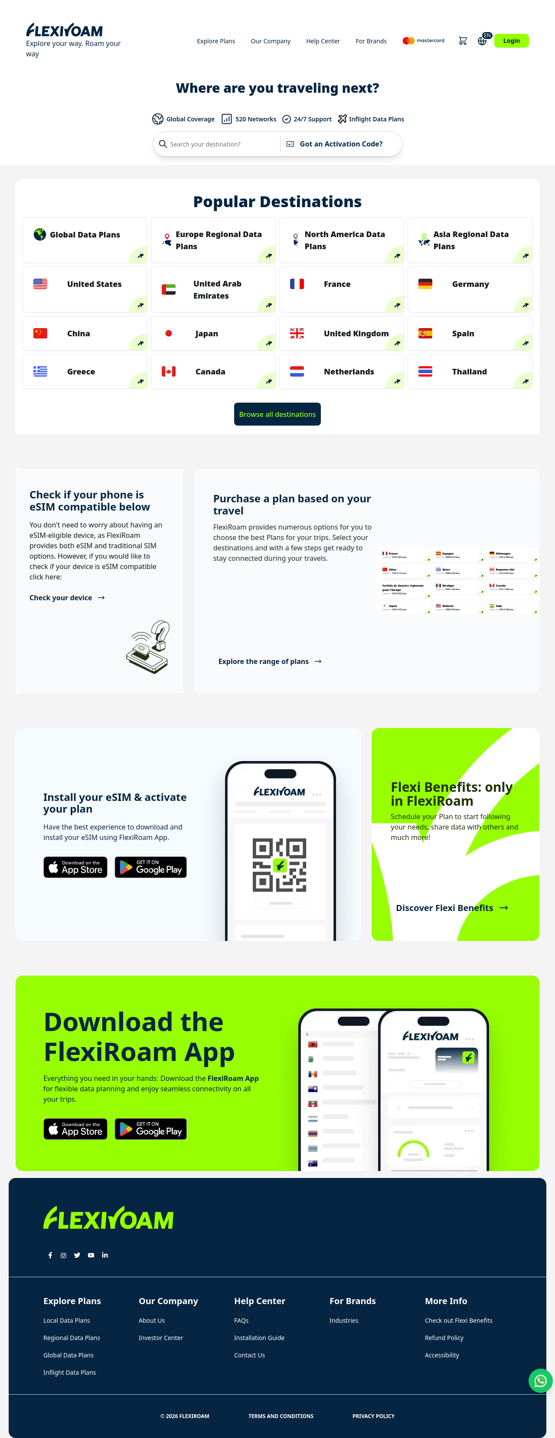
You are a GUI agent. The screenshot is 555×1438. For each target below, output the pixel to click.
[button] (463, 40)
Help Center (323, 41)
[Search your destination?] (219, 144)
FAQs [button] (241, 1320)
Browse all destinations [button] (277, 414)
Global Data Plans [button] (68, 1355)
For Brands (371, 41)
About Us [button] (152, 1320)
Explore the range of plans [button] (270, 661)
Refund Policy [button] (444, 1338)
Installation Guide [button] (259, 1338)
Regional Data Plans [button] (71, 1338)
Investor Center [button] (161, 1338)
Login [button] (511, 40)
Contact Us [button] (249, 1355)
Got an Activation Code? (334, 144)
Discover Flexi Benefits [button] (452, 908)
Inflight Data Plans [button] (69, 1372)
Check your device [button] (67, 597)
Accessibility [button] (442, 1355)
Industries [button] (344, 1320)
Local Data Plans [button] (66, 1320)
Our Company (271, 41)
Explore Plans (216, 41)
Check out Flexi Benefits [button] (459, 1320)
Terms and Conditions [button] (280, 1416)
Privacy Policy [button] (374, 1416)
